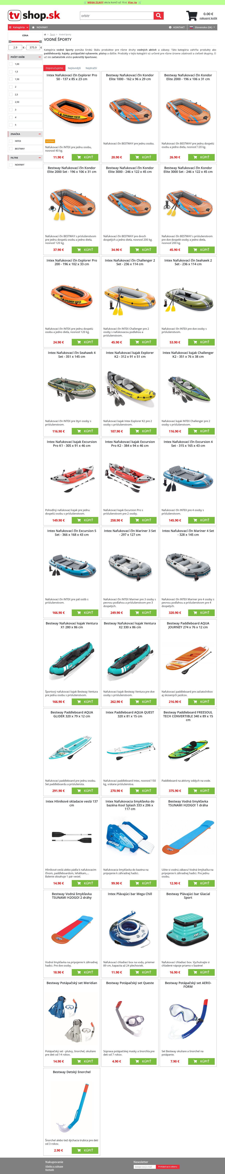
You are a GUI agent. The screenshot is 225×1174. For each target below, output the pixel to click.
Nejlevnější (74, 68)
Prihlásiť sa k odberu (167, 1166)
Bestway (20, 148)
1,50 (17, 79)
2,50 (17, 102)
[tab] (201, 16)
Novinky (40, 27)
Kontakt (177, 27)
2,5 (16, 94)
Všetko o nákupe (54, 1166)
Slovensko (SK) (201, 27)
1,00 (17, 64)
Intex (18, 141)
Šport (52, 34)
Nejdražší (91, 68)
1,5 (16, 71)
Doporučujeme (54, 68)
